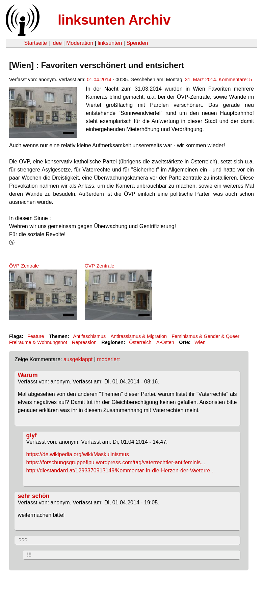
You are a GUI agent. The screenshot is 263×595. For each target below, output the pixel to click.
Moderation (79, 43)
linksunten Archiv (114, 19)
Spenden (137, 43)
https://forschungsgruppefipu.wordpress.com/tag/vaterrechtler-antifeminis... (115, 462)
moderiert (108, 359)
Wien (200, 342)
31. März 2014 (200, 79)
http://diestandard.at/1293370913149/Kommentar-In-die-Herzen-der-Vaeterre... (120, 470)
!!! (29, 555)
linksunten (110, 43)
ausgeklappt (78, 359)
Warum (28, 375)
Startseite (35, 43)
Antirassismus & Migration (139, 336)
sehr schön (34, 496)
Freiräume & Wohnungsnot (38, 342)
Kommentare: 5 (235, 79)
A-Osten (165, 342)
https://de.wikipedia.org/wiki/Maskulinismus (77, 454)
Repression (84, 342)
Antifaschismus (89, 336)
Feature (35, 336)
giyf (31, 435)
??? (23, 540)
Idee (56, 43)
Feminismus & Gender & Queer (205, 336)
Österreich (140, 342)
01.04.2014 (99, 79)
